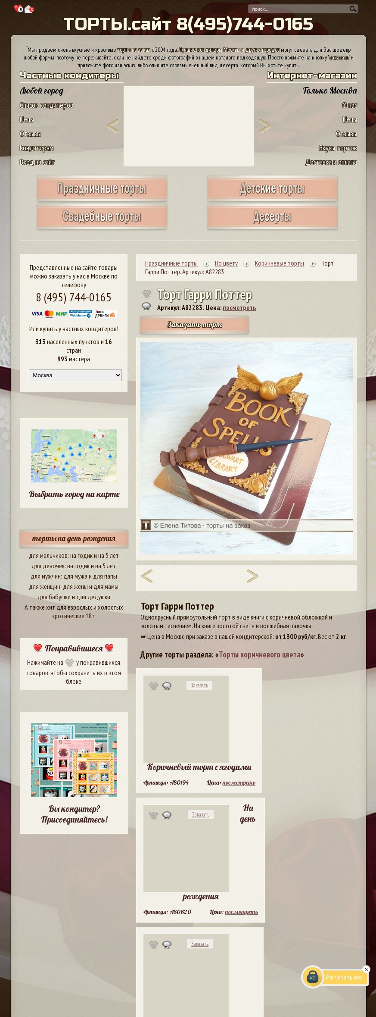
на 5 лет (108, 555)
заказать (338, 57)
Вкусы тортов (338, 148)
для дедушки (93, 596)
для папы (105, 576)
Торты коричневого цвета (260, 654)
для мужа (75, 576)
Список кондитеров (46, 105)
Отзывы (30, 133)
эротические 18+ (73, 615)
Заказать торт (195, 324)
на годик (81, 555)
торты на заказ (134, 49)
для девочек (48, 565)
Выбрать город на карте (74, 493)
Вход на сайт (37, 162)
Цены (27, 119)
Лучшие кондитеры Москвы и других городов (229, 49)
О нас (349, 105)
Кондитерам (36, 148)
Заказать (199, 685)
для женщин (44, 586)
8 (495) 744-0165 (74, 297)
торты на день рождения (73, 538)
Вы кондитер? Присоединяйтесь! (74, 814)
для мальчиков (48, 555)
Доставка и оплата (331, 162)
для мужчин (46, 576)
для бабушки (54, 596)
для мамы (105, 586)
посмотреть (239, 307)
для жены (75, 586)
